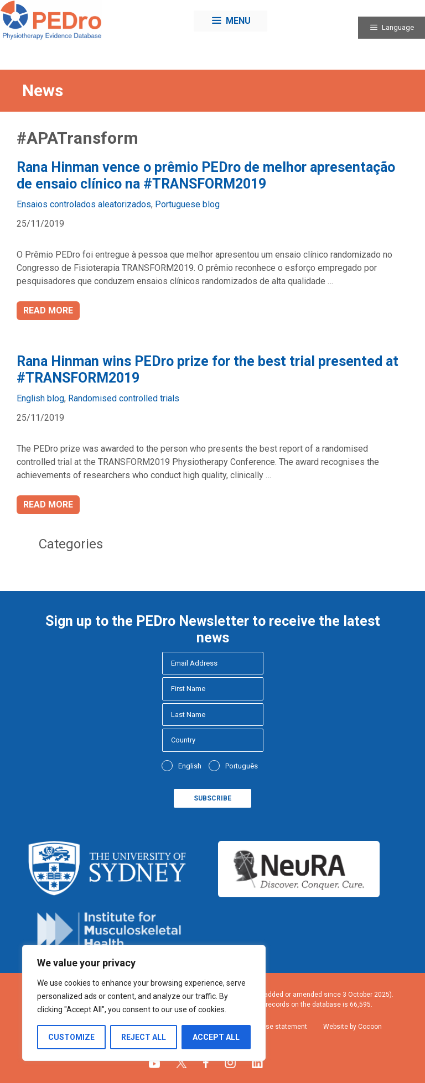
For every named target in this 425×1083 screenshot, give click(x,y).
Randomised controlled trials (123, 398)
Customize (71, 1037)
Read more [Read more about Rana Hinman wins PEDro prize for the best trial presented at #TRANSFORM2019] (48, 504)
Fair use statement (278, 1026)
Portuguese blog (187, 204)
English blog (40, 398)
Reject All (143, 1037)
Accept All (216, 1037)
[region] (144, 1003)
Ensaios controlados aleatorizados (84, 204)
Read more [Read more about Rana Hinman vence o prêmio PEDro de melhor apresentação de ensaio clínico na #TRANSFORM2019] (48, 310)
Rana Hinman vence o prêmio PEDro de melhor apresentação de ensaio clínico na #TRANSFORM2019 (206, 175)
